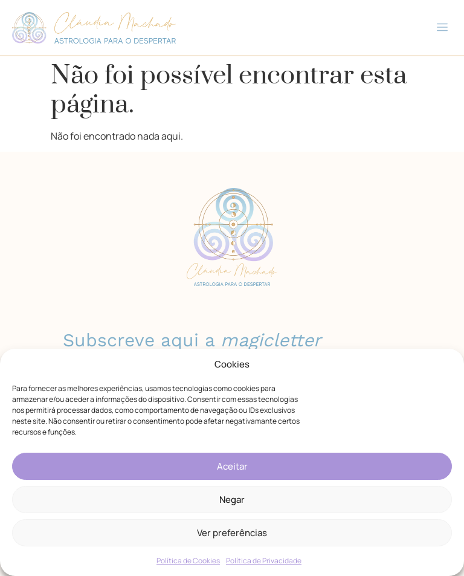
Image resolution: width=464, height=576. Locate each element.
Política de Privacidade (263, 560)
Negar (232, 499)
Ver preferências (232, 532)
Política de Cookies (188, 560)
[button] (442, 28)
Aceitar (232, 466)
